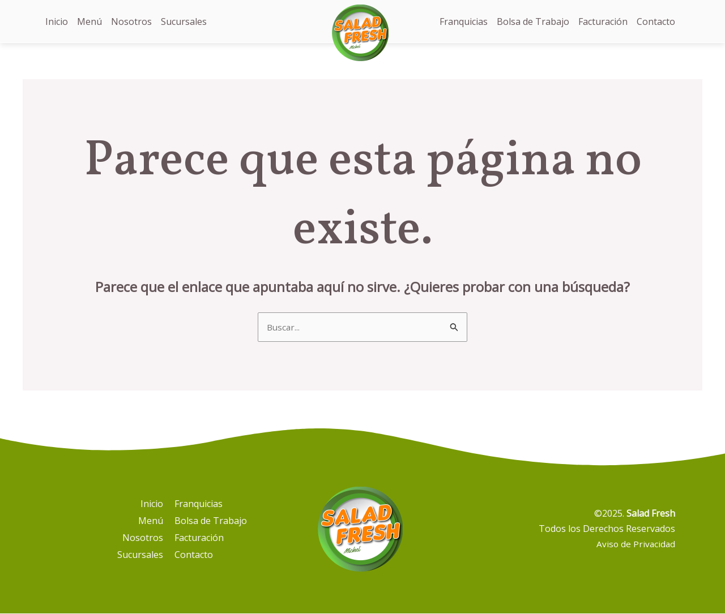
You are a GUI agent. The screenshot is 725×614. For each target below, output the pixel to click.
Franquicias (464, 21)
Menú (89, 21)
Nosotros (131, 21)
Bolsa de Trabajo (533, 21)
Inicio (56, 21)
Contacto (656, 21)
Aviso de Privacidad (635, 544)
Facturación (603, 21)
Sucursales (184, 21)
